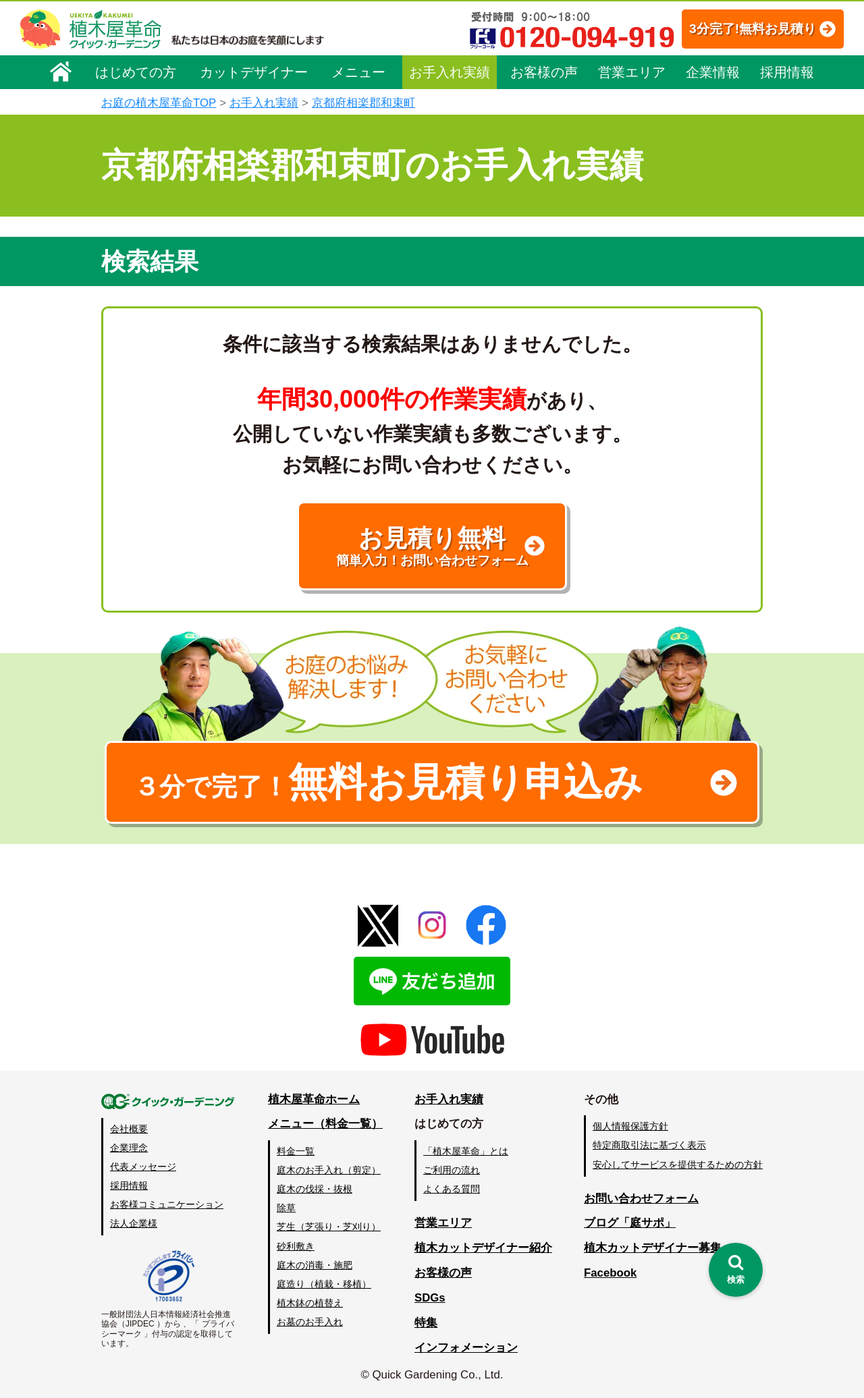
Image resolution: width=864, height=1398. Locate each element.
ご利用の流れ (451, 1170)
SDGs (430, 1297)
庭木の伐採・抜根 (314, 1188)
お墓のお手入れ (310, 1321)
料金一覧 (296, 1151)
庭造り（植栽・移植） (324, 1284)
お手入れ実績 (449, 72)
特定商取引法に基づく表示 (649, 1145)
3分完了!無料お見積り (752, 29)
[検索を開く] (736, 1270)
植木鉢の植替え (310, 1302)
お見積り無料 (432, 546)
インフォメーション (466, 1347)
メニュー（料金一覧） (325, 1123)
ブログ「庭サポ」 (630, 1223)
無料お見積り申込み (388, 782)
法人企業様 (133, 1223)
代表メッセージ (143, 1166)
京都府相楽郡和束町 (363, 102)
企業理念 (129, 1147)
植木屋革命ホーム (314, 1099)
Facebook (610, 1272)
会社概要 (129, 1128)
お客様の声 (544, 72)
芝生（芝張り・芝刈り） (329, 1226)
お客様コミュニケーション (166, 1204)
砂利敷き (296, 1246)
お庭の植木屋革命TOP (158, 102)
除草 (286, 1207)
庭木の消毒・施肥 (314, 1265)
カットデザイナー (254, 72)
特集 (425, 1322)
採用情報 (787, 72)
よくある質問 (451, 1188)
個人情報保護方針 (630, 1126)
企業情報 (713, 72)
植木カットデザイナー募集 (653, 1247)
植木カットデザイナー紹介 (483, 1247)
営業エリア (632, 72)
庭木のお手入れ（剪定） (329, 1170)
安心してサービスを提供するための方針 (678, 1164)
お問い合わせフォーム (641, 1198)
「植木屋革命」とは (465, 1151)
